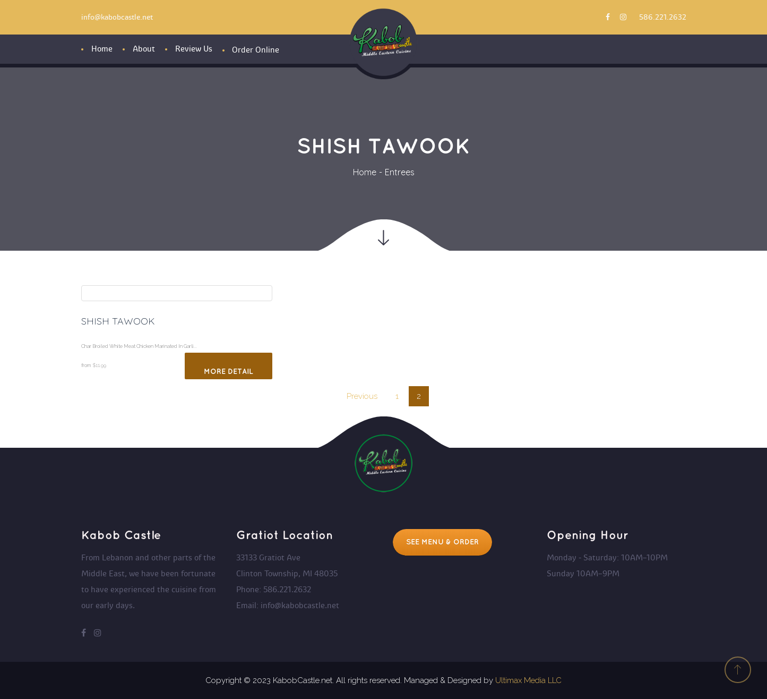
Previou (362, 396)
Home (364, 172)
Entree (400, 172)
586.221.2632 (662, 17)
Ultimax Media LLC (528, 680)
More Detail (228, 371)
